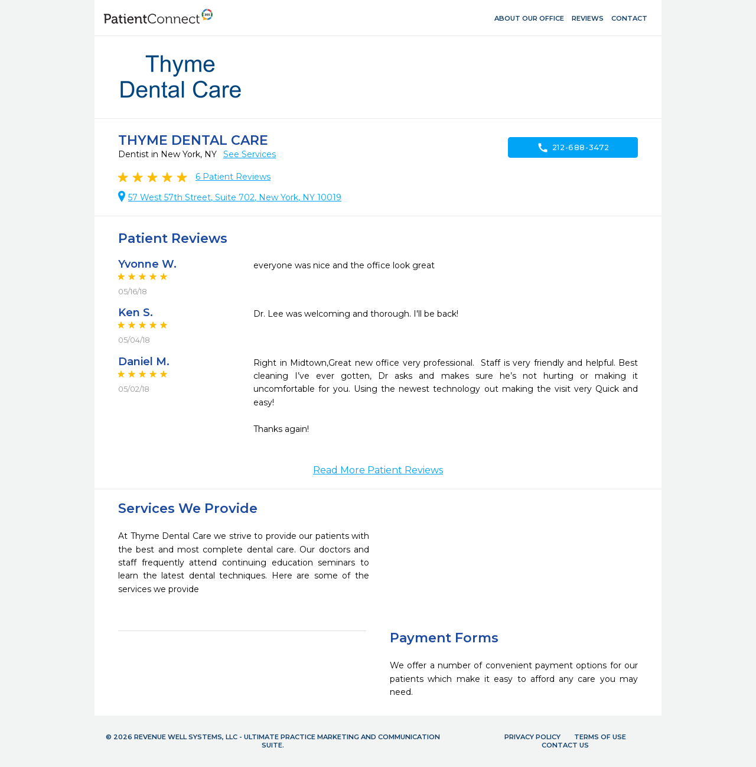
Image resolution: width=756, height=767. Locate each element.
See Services (249, 154)
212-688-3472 (573, 148)
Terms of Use (600, 737)
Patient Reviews (233, 176)
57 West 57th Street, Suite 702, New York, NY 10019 (234, 197)
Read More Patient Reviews (378, 470)
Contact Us (565, 745)
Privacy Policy (532, 737)
